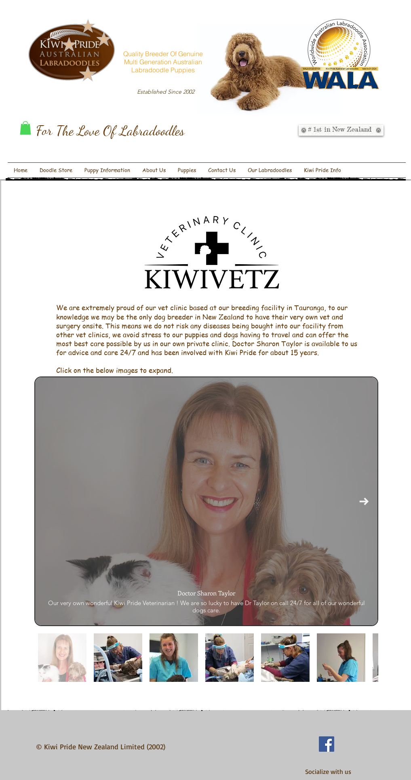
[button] (25, 128)
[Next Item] (364, 501)
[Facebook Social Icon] (326, 744)
